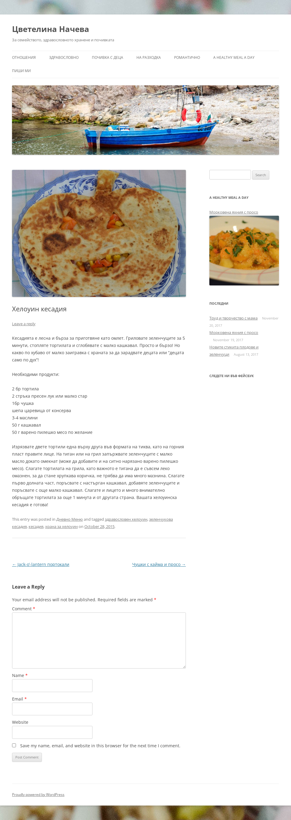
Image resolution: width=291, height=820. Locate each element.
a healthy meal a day (234, 57)
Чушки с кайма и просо (159, 564)
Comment (23, 609)
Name (20, 675)
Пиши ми (21, 70)
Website (20, 722)
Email (19, 699)
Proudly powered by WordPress (38, 794)
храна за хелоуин (61, 526)
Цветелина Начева (50, 29)
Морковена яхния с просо (233, 212)
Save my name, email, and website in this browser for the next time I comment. (100, 745)
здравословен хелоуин (126, 519)
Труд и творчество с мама (233, 318)
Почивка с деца (107, 57)
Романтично (187, 57)
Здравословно (64, 57)
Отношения (24, 57)
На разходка (148, 57)
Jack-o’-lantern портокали (40, 564)
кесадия (36, 526)
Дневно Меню (69, 519)
